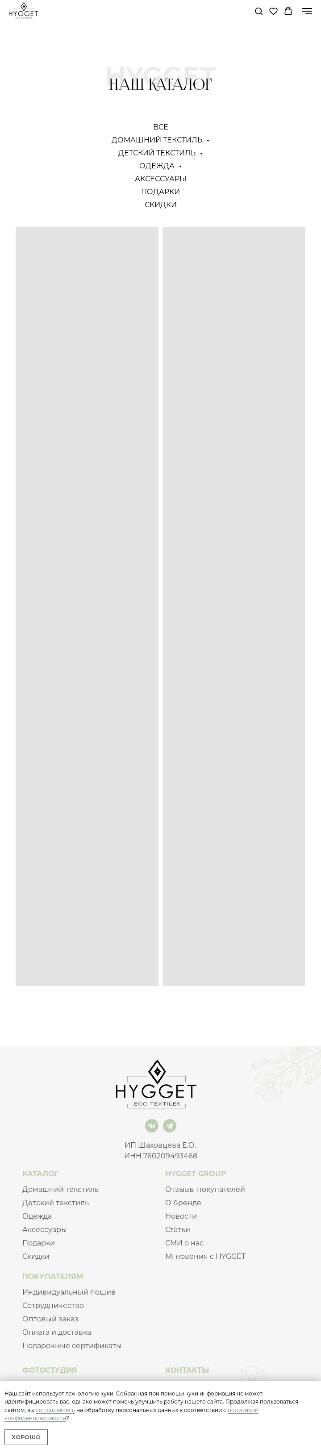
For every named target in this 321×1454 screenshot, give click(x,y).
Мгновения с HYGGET (205, 1256)
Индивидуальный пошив (69, 1292)
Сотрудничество (53, 1305)
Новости (181, 1216)
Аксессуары (161, 179)
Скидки (36, 1256)
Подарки (160, 192)
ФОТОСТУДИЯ (49, 1370)
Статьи (177, 1229)
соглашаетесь (55, 1410)
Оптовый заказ (50, 1319)
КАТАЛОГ (40, 1174)
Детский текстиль (55, 1203)
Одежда (37, 1216)
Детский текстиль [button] (157, 153)
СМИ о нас (184, 1243)
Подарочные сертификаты (72, 1345)
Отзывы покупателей (205, 1189)
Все (160, 127)
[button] (258, 11)
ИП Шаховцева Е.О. (160, 1145)
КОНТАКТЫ (187, 1370)
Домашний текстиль (60, 1189)
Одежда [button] (157, 166)
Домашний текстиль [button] (158, 140)
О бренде (183, 1203)
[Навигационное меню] (307, 11)
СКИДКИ (161, 205)
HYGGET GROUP (195, 1174)
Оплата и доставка (56, 1332)
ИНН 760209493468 (160, 1156)
